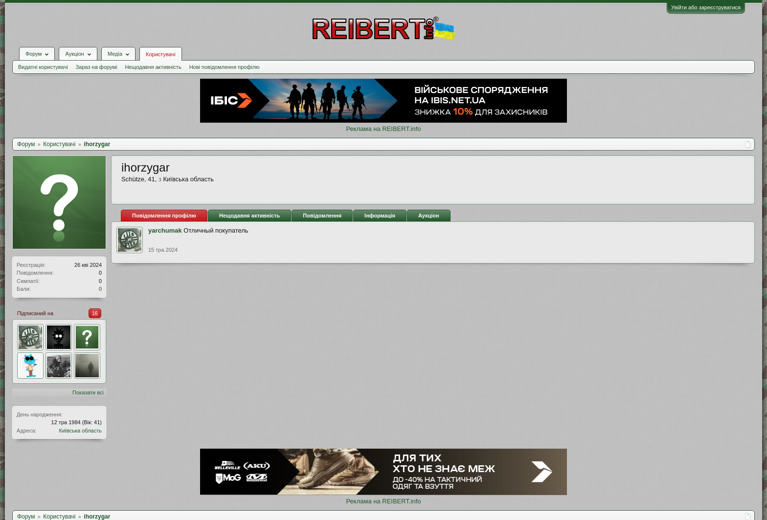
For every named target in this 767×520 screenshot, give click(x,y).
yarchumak (165, 230)
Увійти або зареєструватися (706, 7)
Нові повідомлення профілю (224, 67)
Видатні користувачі (43, 67)
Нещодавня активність (153, 67)
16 (95, 313)
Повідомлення (322, 215)
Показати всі (88, 392)
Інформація (379, 215)
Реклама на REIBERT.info (383, 128)
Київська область (80, 430)
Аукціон (428, 215)
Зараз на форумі (96, 67)
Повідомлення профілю (164, 215)
